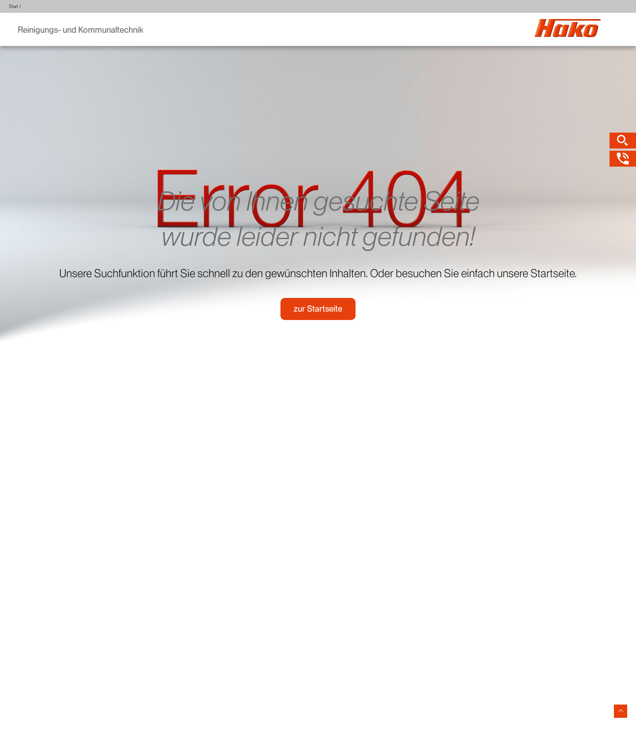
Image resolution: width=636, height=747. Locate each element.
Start (13, 6)
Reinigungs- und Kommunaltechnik (81, 30)
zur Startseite (318, 309)
